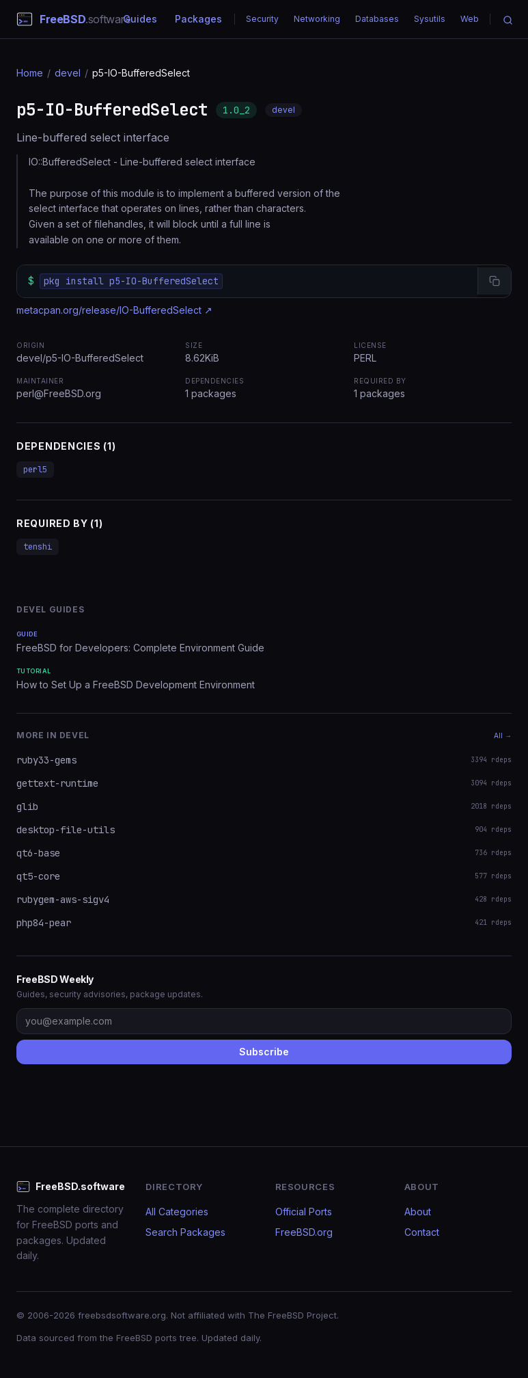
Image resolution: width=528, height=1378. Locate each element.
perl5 (35, 469)
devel (68, 73)
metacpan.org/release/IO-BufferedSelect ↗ (114, 310)
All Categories (176, 1211)
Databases (377, 19)
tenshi (37, 546)
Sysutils (429, 19)
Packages (198, 19)
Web (469, 19)
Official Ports (303, 1211)
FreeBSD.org (304, 1232)
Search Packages (185, 1232)
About (417, 1211)
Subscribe (264, 1051)
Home (29, 73)
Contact (421, 1232)
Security (262, 19)
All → (503, 735)
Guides (140, 19)
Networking (317, 19)
